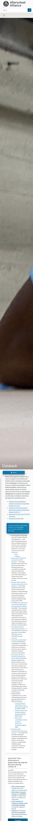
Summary (17, 556)
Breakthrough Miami (19, 805)
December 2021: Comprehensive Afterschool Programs (19, 730)
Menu (14, 472)
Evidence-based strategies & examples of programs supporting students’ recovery (19, 504)
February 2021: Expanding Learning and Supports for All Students (19, 584)
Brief (16, 554)
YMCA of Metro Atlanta (18, 786)
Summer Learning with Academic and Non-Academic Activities (21, 712)
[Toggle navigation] (3, 15)
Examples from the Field (16, 518)
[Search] (15, 10)
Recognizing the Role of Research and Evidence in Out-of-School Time (18, 656)
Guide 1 (21, 669)
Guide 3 (19, 682)
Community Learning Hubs (18, 639)
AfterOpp (14, 810)
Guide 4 (17, 692)
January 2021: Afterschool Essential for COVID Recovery (18, 559)
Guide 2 (14, 677)
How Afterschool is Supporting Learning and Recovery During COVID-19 (19, 604)
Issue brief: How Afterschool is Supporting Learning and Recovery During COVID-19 (19, 510)
